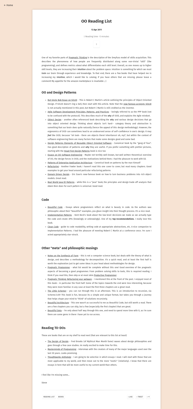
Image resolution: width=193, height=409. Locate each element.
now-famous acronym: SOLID (137, 104)
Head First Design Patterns (77, 151)
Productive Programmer (105, 275)
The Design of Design (58, 341)
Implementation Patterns (60, 215)
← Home (8, 5)
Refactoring (53, 166)
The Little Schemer (57, 291)
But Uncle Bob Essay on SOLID (62, 100)
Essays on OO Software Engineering (65, 155)
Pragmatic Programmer (59, 267)
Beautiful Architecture (59, 302)
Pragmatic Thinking (79, 57)
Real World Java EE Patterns (61, 182)
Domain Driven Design (59, 174)
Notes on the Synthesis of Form (63, 255)
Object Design (55, 119)
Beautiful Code (55, 207)
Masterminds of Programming (62, 349)
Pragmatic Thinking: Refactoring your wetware (70, 279)
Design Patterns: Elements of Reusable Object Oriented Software (80, 143)
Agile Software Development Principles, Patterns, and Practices (78, 112)
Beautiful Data (55, 310)
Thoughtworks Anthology (59, 357)
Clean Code (53, 227)
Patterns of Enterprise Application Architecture (70, 162)
